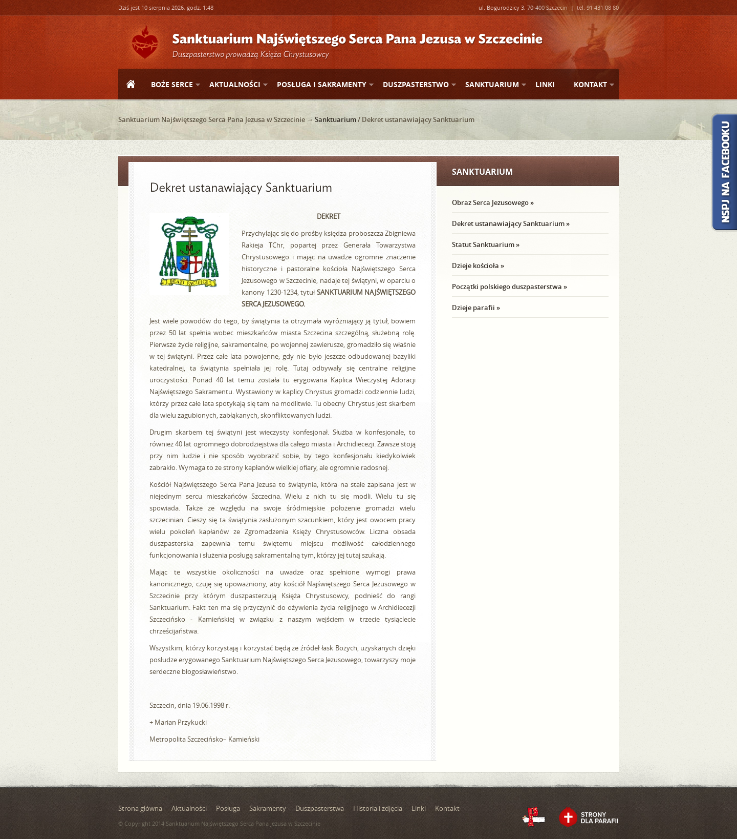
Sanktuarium (491, 84)
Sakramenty (267, 808)
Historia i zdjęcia (377, 808)
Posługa (228, 808)
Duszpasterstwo (415, 84)
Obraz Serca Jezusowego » (493, 202)
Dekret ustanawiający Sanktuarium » (511, 223)
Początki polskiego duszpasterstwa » (509, 286)
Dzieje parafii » (476, 307)
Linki (545, 84)
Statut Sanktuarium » (485, 244)
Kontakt (590, 84)
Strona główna (130, 85)
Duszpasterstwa (319, 808)
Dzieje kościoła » (478, 265)
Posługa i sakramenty (321, 84)
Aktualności (234, 84)
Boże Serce (171, 84)
